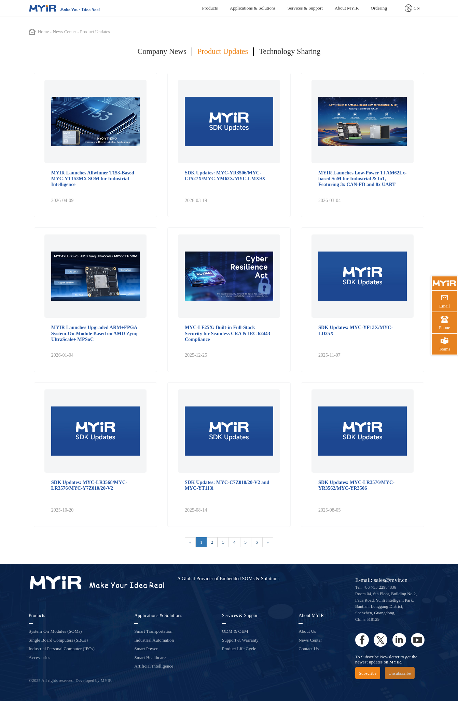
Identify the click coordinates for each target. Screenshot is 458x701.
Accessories (39, 657)
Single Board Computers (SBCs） (60, 640)
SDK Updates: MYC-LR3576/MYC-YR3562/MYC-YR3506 (356, 485)
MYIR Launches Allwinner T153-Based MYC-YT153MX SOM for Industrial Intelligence (92, 178)
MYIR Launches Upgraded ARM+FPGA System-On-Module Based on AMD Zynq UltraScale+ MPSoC (94, 333)
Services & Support (305, 8)
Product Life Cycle (239, 648)
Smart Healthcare (150, 657)
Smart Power (146, 648)
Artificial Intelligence (153, 666)
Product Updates (222, 51)
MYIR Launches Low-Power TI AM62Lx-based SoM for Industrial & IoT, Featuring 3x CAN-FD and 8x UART (362, 178)
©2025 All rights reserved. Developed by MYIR (70, 680)
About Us (307, 631)
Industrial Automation (154, 640)
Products (210, 8)
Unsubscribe (399, 673)
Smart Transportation (153, 631)
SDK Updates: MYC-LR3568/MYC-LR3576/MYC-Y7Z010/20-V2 (89, 485)
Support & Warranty (240, 640)
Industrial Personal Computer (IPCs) (62, 648)
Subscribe (367, 673)
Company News (162, 51)
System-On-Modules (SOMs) (55, 631)
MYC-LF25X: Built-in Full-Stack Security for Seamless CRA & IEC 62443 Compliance (227, 333)
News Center (310, 640)
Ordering (379, 8)
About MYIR (347, 8)
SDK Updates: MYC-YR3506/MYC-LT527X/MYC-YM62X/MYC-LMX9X (225, 175)
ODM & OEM (235, 631)
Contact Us (309, 648)
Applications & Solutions (253, 8)
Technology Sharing (289, 51)
